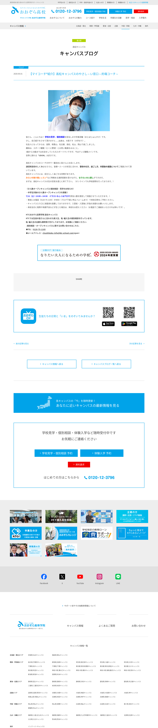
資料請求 (141, 11)
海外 (146, 26)
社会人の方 (100, 2)
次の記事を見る (135, 329)
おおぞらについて (57, 17)
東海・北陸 (107, 26)
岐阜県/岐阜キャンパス (60, 671)
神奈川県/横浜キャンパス (84, 656)
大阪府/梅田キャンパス (83, 678)
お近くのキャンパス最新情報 (138, 2)
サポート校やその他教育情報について (80, 591)
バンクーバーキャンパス (36, 712)
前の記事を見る (22, 329)
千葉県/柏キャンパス (35, 652)
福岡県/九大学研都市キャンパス (86, 701)
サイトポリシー (106, 724)
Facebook (44, 569)
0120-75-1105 (39, 229)
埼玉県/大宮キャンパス (131, 648)
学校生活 (102, 17)
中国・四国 (125, 26)
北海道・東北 (81, 26)
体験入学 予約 (120, 11)
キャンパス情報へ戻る (52, 349)
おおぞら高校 (28, 13)
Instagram (99, 569)
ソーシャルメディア (121, 724)
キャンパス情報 (17, 25)
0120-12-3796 (66, 12)
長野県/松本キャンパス (60, 660)
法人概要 (72, 724)
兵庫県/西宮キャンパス (60, 683)
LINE (118, 569)
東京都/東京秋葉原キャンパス (86, 652)
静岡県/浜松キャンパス (83, 667)
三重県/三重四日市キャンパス (38, 671)
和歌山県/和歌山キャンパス (37, 683)
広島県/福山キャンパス (83, 690)
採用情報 (81, 724)
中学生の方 (61, 2)
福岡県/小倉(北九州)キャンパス (38, 701)
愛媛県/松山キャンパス (36, 694)
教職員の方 (111, 2)
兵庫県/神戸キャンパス (83, 683)
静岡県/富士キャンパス (36, 667)
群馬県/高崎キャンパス (60, 648)
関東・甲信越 (94, 26)
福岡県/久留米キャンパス (108, 701)
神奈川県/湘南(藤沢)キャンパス (110, 656)
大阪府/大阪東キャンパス (108, 678)
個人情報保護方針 (92, 724)
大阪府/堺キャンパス (131, 678)
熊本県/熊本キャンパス (60, 705)
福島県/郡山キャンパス (60, 641)
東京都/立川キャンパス (131, 652)
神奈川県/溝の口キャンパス (61, 656)
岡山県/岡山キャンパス (36, 690)
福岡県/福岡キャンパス (60, 701)
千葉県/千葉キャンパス (60, 652)
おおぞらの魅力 (75, 17)
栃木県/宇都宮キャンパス (36, 648)
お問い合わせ (139, 611)
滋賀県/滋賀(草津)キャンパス (38, 678)
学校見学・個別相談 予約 (96, 11)
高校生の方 (72, 2)
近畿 (116, 26)
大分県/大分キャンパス (36, 705)
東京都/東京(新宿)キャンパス (109, 652)
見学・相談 (130, 17)
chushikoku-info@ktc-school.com (58, 233)
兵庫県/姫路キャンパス (107, 683)
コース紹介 (90, 17)
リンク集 (145, 724)
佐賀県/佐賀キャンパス (132, 701)
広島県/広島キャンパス (107, 690)
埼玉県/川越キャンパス (107, 648)
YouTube (80, 569)
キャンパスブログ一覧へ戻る (107, 349)
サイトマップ (134, 724)
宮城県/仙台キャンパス (36, 641)
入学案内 (142, 17)
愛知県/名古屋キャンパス (132, 667)
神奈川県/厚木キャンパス (132, 656)
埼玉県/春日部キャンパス (84, 648)
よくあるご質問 (107, 611)
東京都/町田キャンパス (36, 656)
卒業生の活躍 (115, 17)
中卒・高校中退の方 (86, 2)
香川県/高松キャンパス (131, 690)
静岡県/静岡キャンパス (60, 667)
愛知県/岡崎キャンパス (107, 667)
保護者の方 (121, 2)
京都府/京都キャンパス (60, 678)
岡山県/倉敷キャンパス (60, 690)
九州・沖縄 (137, 26)
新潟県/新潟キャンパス (36, 660)
